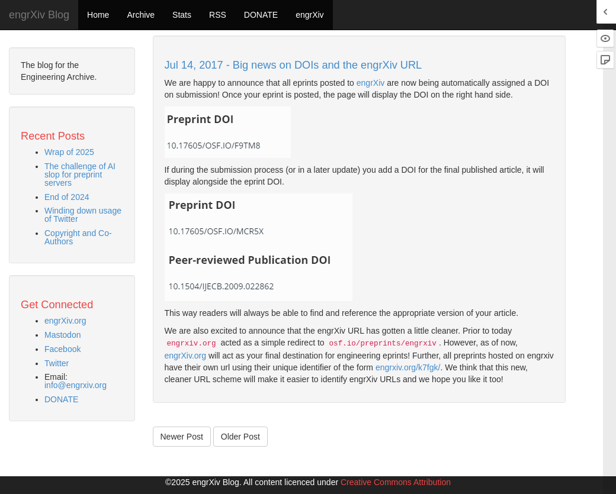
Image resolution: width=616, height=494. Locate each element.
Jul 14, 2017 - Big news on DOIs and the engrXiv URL (293, 65)
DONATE (261, 15)
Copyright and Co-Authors (78, 237)
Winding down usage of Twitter (82, 215)
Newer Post (182, 436)
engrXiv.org (65, 320)
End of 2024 (66, 197)
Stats (181, 15)
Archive (141, 15)
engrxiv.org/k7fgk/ (408, 367)
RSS (217, 15)
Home (98, 15)
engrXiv (309, 15)
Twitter (56, 363)
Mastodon (62, 335)
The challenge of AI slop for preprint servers (80, 175)
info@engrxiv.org (75, 385)
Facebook (62, 349)
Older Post (240, 436)
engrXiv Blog (39, 15)
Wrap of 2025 (69, 152)
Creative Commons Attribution (396, 482)
